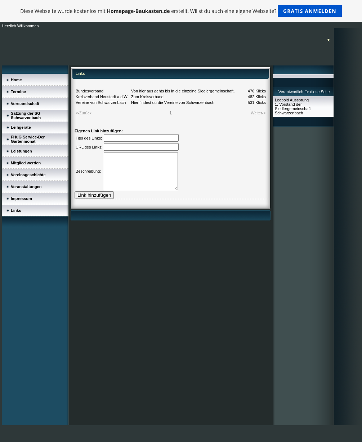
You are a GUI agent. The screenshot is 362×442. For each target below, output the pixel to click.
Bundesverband (89, 91)
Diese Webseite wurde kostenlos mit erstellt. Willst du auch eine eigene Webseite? (181, 11)
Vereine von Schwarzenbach (101, 102)
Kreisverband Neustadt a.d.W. (102, 97)
